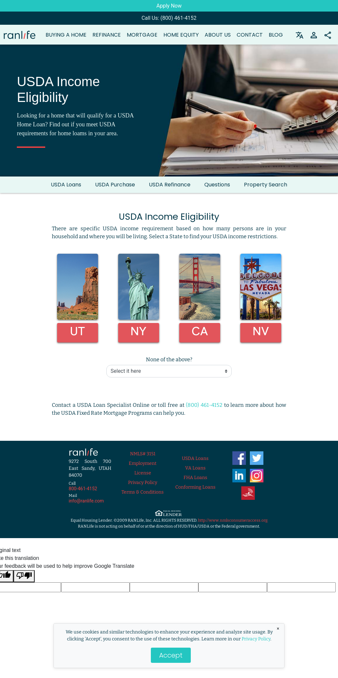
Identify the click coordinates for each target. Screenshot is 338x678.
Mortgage (142, 35)
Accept (171, 655)
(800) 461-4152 (204, 405)
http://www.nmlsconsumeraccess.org (233, 520)
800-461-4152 (83, 488)
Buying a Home (66, 35)
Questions (217, 184)
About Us (218, 35)
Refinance (106, 35)
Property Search (265, 184)
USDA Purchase (115, 184)
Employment (142, 463)
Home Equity (181, 35)
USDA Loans (66, 184)
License (142, 473)
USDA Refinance (169, 184)
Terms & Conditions (142, 492)
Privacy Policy (256, 639)
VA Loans (195, 468)
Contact (250, 35)
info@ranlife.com (86, 500)
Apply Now (169, 6)
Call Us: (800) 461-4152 (169, 18)
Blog (276, 35)
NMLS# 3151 (142, 454)
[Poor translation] (24, 576)
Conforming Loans (195, 487)
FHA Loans (195, 477)
